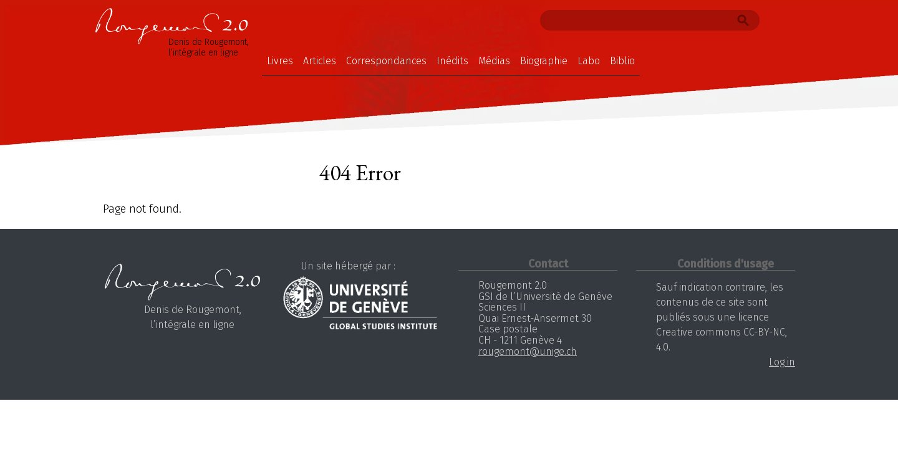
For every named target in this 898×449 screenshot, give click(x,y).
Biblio (622, 61)
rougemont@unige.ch (527, 351)
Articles (319, 61)
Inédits (452, 61)
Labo (588, 61)
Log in (782, 362)
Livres (280, 61)
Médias (494, 61)
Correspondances (386, 61)
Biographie (543, 61)
